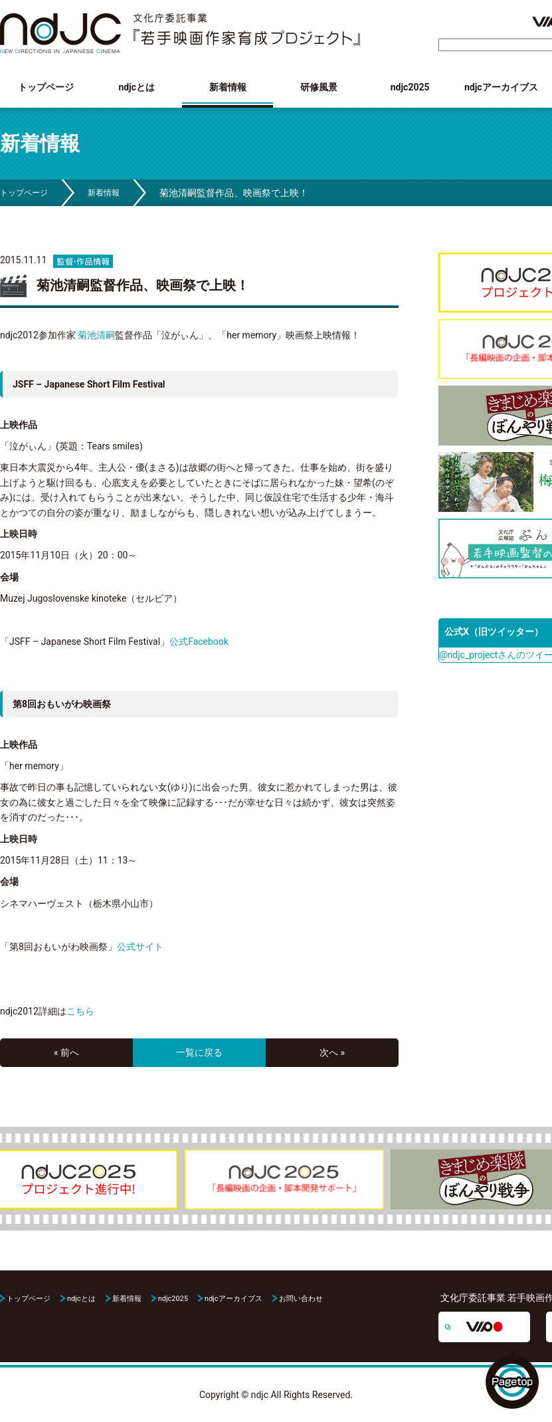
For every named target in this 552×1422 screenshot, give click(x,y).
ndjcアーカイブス (501, 87)
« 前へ (66, 1052)
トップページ (46, 87)
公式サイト (140, 946)
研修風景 (318, 87)
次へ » (332, 1052)
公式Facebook (199, 641)
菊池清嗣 (96, 335)
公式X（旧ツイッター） (493, 631)
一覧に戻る (199, 1052)
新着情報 (227, 87)
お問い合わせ (301, 1298)
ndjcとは (136, 87)
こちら (80, 1011)
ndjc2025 (410, 87)
